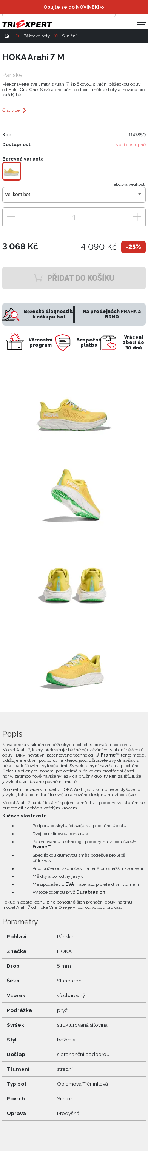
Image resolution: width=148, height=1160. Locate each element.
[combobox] (74, 197)
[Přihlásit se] (123, 9)
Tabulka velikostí (128, 184)
